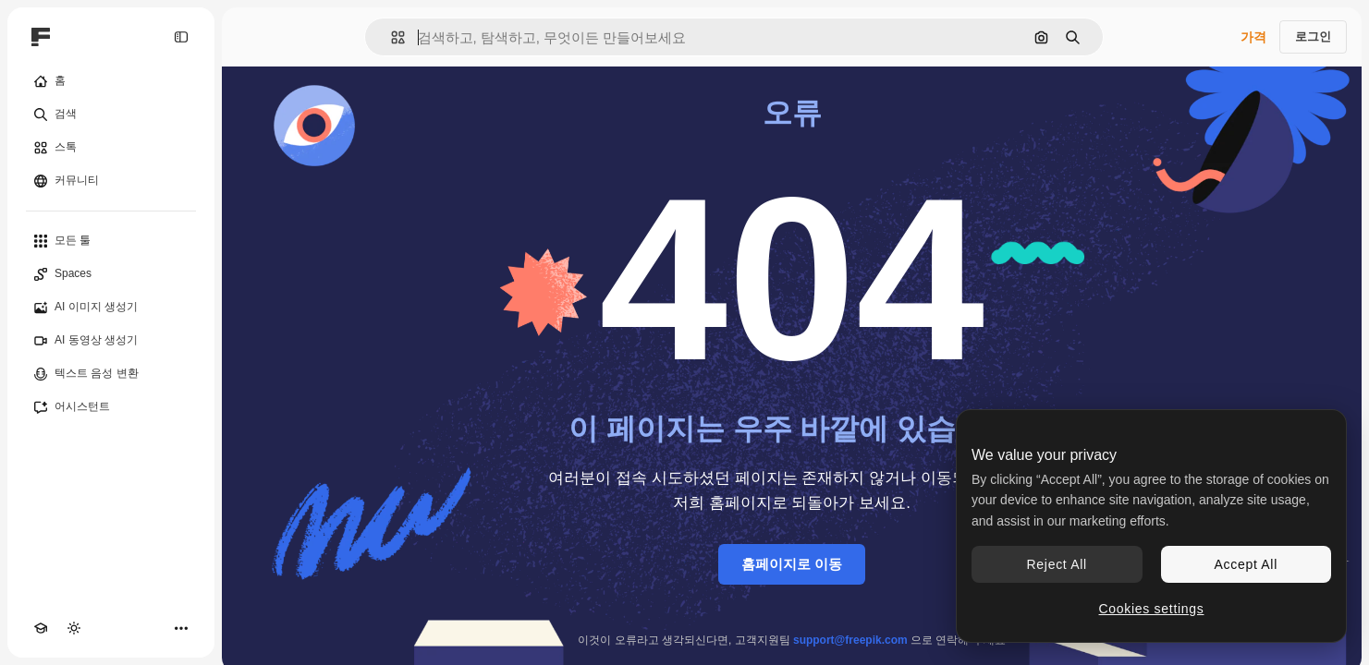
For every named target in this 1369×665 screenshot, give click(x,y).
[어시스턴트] (111, 407)
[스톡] (111, 148)
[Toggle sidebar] (181, 37)
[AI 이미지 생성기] (111, 307)
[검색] (111, 114)
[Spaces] (111, 274)
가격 (1253, 37)
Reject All (1057, 564)
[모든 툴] (111, 241)
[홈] (111, 81)
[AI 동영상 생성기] (111, 341)
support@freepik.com (850, 640)
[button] (390, 37)
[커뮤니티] (111, 181)
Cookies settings (1151, 608)
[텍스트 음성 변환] (111, 374)
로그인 (1313, 36)
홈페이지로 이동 (791, 564)
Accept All (1246, 564)
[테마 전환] (74, 628)
